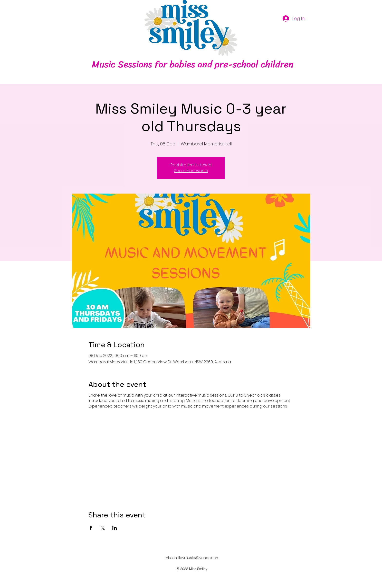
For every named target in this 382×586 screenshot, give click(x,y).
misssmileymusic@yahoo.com (192, 557)
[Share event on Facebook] (90, 528)
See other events (191, 171)
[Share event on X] (102, 528)
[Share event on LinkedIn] (114, 528)
